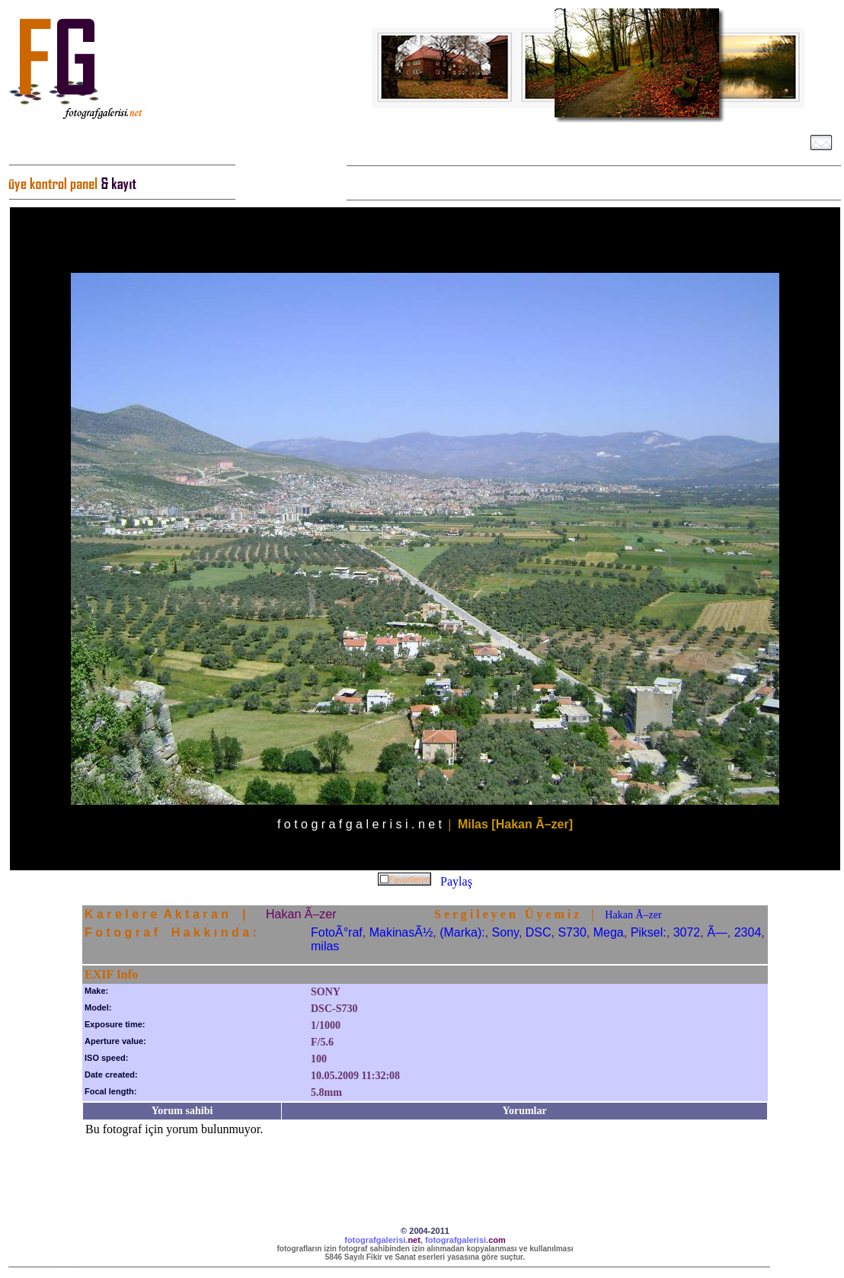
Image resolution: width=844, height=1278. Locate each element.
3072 (687, 932)
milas (325, 946)
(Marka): (462, 932)
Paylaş (456, 881)
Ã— (717, 932)
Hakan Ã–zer (633, 915)
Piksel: (649, 932)
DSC (538, 932)
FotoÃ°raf (337, 932)
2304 (748, 932)
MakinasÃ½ (401, 932)
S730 (572, 932)
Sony (505, 932)
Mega (608, 932)
